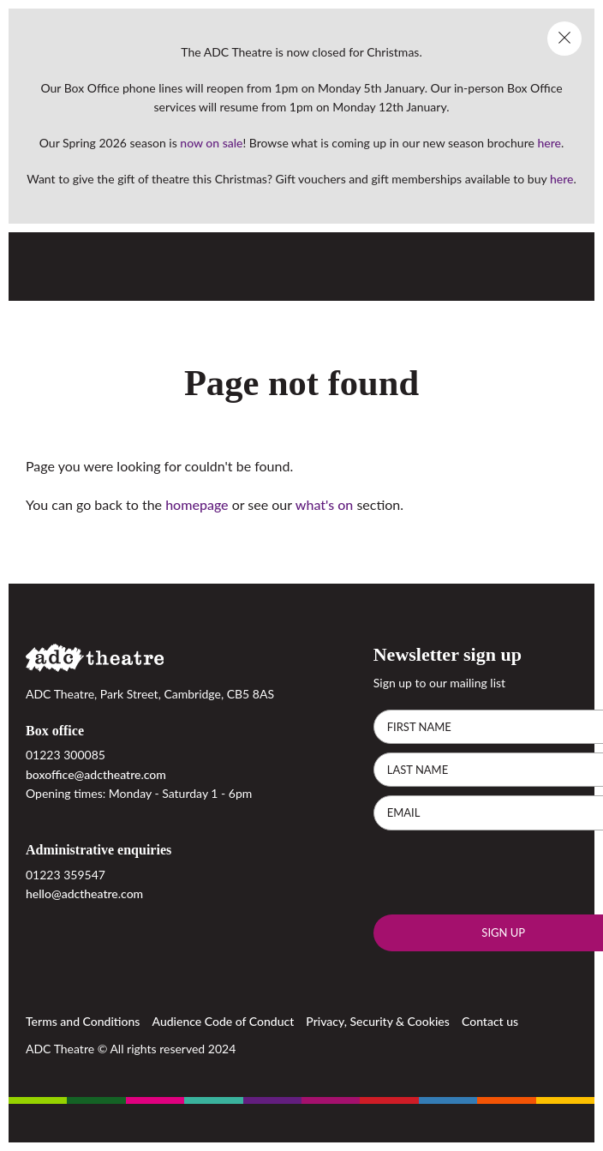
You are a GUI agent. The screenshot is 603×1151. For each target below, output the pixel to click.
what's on (324, 504)
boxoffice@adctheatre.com (96, 774)
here (549, 142)
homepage (196, 504)
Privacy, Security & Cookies (378, 1020)
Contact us (490, 1020)
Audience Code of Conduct (223, 1020)
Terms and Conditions (83, 1020)
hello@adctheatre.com (84, 893)
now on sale (211, 142)
